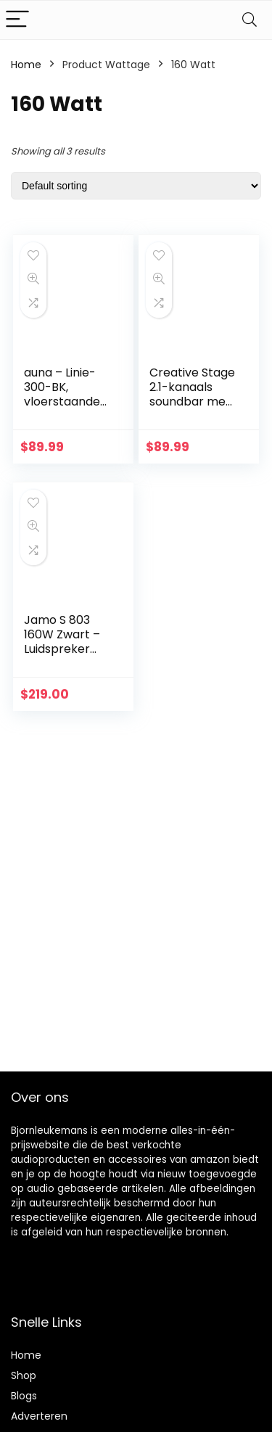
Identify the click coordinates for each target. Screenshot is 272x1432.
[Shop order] (136, 185)
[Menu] (17, 20)
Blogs (24, 1395)
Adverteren (39, 1416)
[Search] (249, 20)
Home (26, 64)
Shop (23, 1375)
